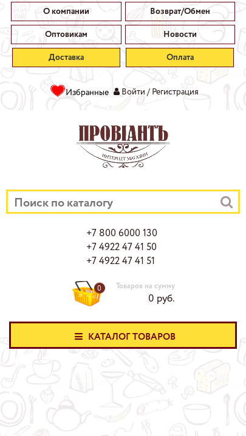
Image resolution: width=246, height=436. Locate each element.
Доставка (66, 57)
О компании (66, 11)
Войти (133, 92)
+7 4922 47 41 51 (120, 261)
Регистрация (175, 92)
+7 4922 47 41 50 (121, 247)
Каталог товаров (123, 336)
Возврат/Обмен (180, 11)
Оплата (180, 57)
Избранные (87, 93)
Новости (180, 34)
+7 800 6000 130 (121, 233)
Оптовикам (66, 34)
